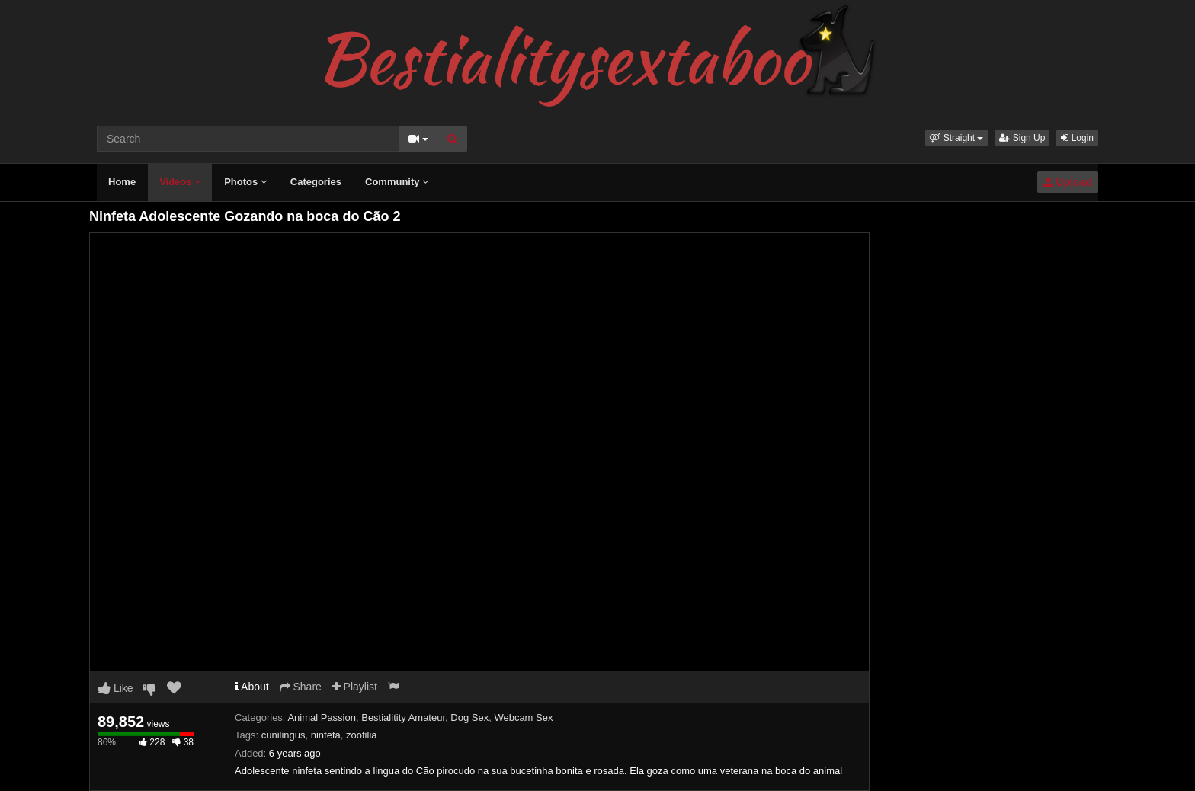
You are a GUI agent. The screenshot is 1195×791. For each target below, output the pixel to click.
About (252, 687)
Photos (245, 181)
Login (1077, 138)
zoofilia (361, 735)
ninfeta (326, 735)
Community (396, 181)
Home (122, 181)
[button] (956, 138)
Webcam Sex (523, 717)
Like (115, 688)
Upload (1067, 182)
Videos (179, 181)
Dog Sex (469, 717)
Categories (315, 181)
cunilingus (283, 735)
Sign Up (1022, 138)
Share (301, 687)
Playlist (354, 687)
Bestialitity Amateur (403, 717)
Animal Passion (321, 717)
